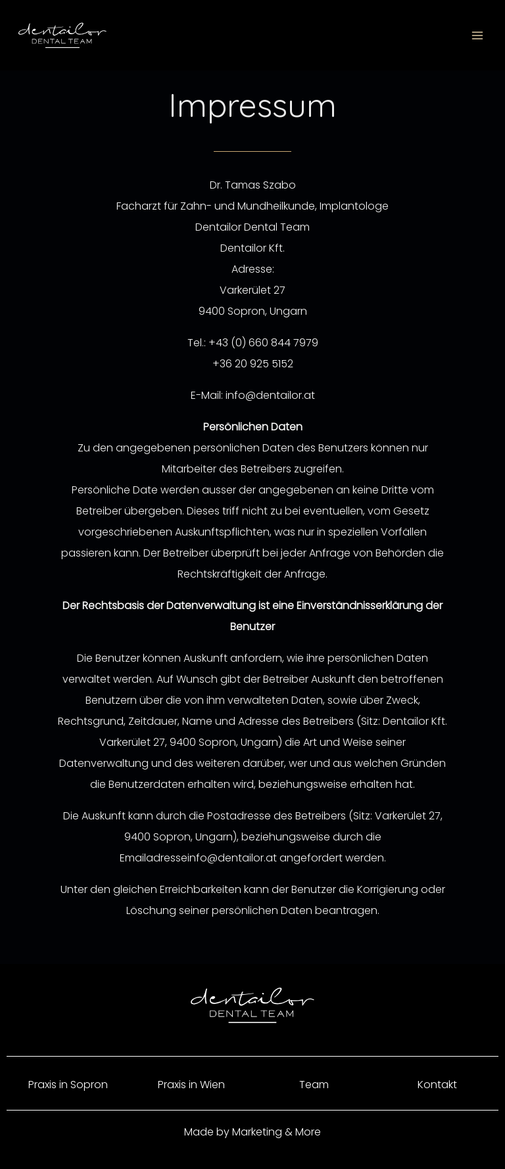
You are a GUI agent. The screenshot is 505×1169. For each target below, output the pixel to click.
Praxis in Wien (191, 1084)
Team (314, 1084)
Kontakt (437, 1084)
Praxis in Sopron (68, 1084)
